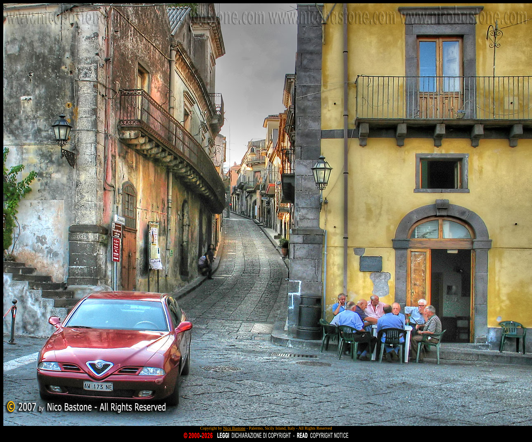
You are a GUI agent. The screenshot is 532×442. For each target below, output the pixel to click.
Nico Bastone (234, 428)
